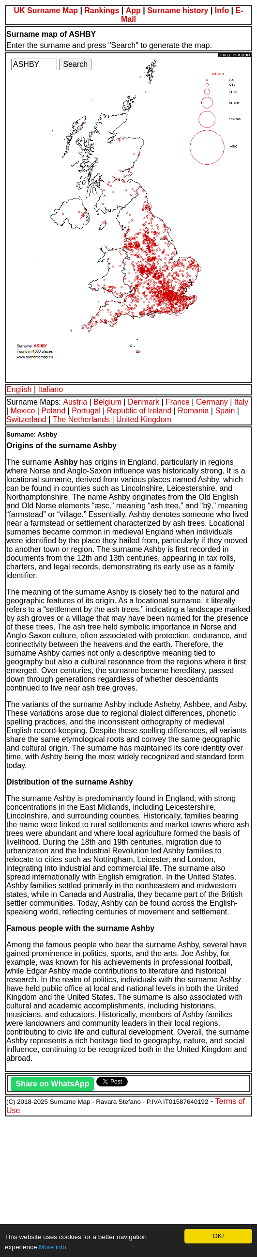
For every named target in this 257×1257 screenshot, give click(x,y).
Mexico (23, 411)
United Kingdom (143, 419)
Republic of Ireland (139, 411)
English (18, 389)
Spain (225, 411)
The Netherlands (81, 419)
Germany (212, 402)
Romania (193, 411)
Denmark (143, 402)
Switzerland (26, 419)
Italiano (50, 389)
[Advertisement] (128, 1185)
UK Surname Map (45, 10)
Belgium (107, 402)
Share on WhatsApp (52, 1084)
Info (222, 10)
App (133, 10)
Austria (75, 402)
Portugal (86, 411)
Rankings (101, 10)
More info (52, 1247)
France (178, 402)
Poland (53, 411)
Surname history (177, 10)
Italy (241, 402)
